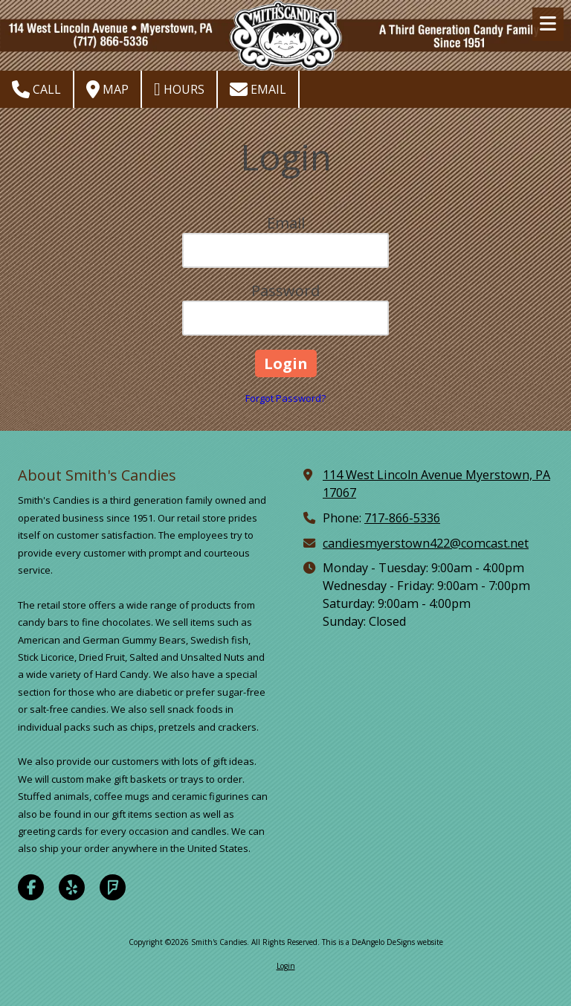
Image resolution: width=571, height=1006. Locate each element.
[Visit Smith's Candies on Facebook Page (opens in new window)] (31, 887)
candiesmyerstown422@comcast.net (426, 543)
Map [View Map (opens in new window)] (107, 89)
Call (36, 89)
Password (285, 291)
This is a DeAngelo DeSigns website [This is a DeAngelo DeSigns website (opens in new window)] (382, 942)
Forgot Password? (285, 398)
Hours (179, 89)
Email (258, 89)
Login (286, 966)
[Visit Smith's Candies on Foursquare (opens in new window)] (113, 887)
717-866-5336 (402, 518)
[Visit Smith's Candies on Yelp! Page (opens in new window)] (72, 887)
